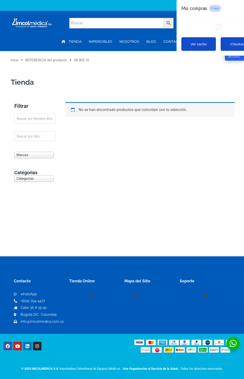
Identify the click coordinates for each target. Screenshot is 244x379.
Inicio (15, 60)
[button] (91, 295)
